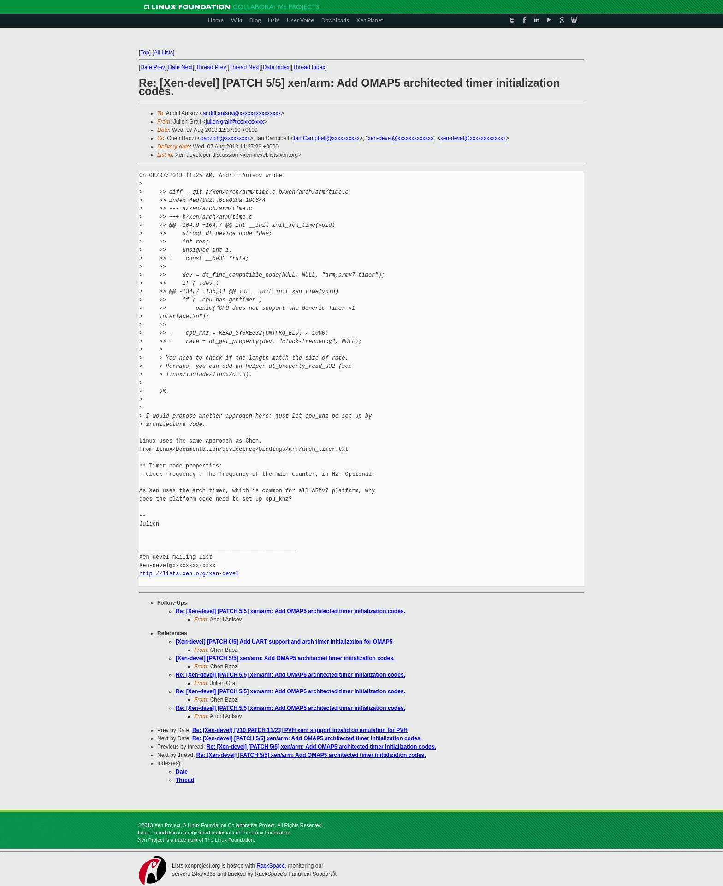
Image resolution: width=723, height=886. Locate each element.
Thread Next (244, 67)
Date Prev (152, 67)
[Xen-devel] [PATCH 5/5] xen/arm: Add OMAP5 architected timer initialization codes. (285, 658)
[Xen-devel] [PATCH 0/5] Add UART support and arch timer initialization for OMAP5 (284, 641)
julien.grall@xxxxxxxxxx (235, 121)
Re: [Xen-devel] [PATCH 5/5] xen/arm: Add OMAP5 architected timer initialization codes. (290, 611)
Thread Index (309, 67)
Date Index (276, 67)
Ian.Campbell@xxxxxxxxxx (327, 138)
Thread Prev (211, 67)
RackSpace (270, 865)
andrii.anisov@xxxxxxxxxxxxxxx (242, 113)
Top (144, 52)
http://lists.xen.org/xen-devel (189, 574)
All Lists (163, 52)
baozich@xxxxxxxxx (225, 138)
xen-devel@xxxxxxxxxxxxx (400, 138)
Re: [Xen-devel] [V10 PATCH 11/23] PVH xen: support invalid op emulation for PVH (300, 730)
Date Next (180, 67)
